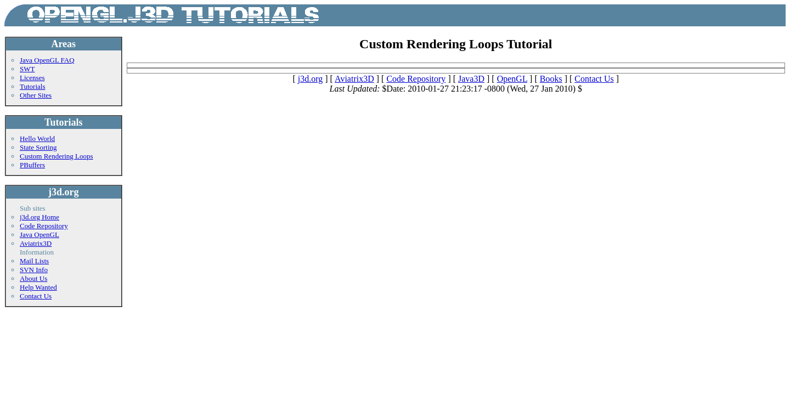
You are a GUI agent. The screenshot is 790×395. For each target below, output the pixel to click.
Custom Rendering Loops (56, 156)
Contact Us (36, 296)
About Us (33, 278)
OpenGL (512, 78)
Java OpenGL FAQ (47, 60)
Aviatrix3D (36, 243)
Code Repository (44, 226)
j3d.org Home (39, 217)
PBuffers (32, 165)
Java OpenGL (39, 234)
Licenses (32, 78)
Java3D (471, 78)
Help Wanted (38, 287)
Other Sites (36, 95)
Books (551, 78)
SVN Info (34, 270)
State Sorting (38, 147)
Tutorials (32, 86)
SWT (27, 69)
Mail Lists (34, 261)
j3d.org (310, 78)
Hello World (37, 138)
